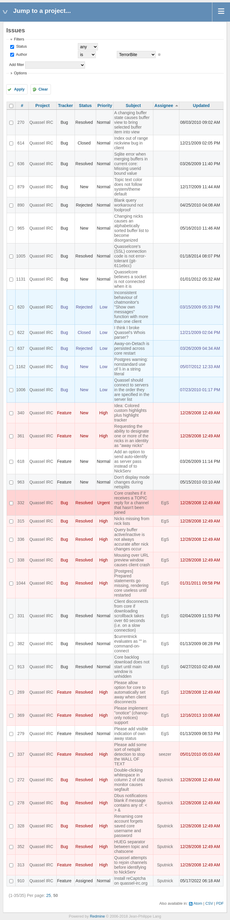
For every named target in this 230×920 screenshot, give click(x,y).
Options (20, 73)
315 (20, 521)
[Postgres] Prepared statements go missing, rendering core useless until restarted (131, 583)
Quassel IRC (41, 122)
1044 (20, 583)
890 (20, 205)
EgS (165, 502)
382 (20, 643)
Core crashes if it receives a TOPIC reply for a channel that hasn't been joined (131, 503)
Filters (19, 39)
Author (21, 54)
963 (20, 482)
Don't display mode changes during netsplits (132, 482)
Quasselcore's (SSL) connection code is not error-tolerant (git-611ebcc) (130, 256)
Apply (19, 89)
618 (20, 461)
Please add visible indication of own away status (131, 733)
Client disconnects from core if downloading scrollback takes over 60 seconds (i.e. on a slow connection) (131, 616)
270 (20, 122)
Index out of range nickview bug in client (131, 143)
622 (20, 332)
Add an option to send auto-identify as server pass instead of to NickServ (130, 461)
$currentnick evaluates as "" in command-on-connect (130, 643)
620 (20, 307)
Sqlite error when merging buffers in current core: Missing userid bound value (131, 164)
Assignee (164, 105)
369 (20, 715)
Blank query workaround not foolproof (128, 205)
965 (20, 228)
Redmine (97, 916)
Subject (133, 105)
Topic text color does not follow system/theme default (128, 186)
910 (20, 880)
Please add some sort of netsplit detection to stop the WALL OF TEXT (130, 754)
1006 (20, 389)
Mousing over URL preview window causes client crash (132, 560)
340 (20, 412)
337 (20, 754)
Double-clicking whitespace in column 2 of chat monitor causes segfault (129, 780)
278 (20, 802)
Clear (43, 89)
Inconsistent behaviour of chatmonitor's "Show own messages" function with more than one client (131, 307)
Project (42, 105)
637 (20, 348)
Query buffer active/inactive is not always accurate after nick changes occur (131, 539)
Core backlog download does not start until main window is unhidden (131, 667)
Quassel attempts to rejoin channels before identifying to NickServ (130, 864)
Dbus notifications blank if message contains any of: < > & (130, 802)
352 (20, 846)
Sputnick (165, 779)
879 (20, 186)
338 (20, 560)
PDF (220, 903)
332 (20, 502)
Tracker (65, 105)
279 (20, 733)
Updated (201, 105)
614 (20, 143)
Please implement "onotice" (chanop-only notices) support (131, 715)
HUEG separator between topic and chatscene (131, 846)
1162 (20, 366)
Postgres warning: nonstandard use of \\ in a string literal (131, 366)
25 (48, 895)
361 (20, 435)
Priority (104, 105)
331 (20, 615)
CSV (209, 903)
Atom (197, 903)
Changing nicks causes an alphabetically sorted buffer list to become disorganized (131, 228)
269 (20, 692)
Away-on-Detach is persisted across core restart (131, 348)
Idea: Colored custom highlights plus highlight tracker (130, 412)
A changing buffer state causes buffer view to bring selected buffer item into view (131, 122)
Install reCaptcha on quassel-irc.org (130, 881)
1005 (20, 256)
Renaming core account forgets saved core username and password (128, 826)
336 (20, 539)
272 (20, 779)
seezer (165, 754)
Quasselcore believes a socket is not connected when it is (130, 279)
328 (20, 825)
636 (20, 163)
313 (20, 864)
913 (20, 666)
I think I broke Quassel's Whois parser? (129, 332)
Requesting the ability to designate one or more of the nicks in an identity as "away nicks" (131, 436)
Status (21, 46)
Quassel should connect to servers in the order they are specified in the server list (131, 390)
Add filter (16, 65)
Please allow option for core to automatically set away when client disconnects (130, 692)
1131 (20, 279)
